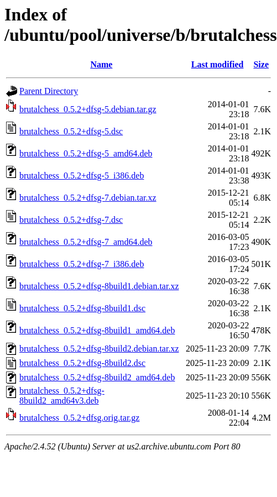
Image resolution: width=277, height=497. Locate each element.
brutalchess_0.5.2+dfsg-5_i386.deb (81, 175)
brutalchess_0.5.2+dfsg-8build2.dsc (82, 363)
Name (101, 64)
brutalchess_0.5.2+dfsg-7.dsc (71, 219)
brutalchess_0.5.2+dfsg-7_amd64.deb (86, 242)
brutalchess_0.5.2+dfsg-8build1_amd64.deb (97, 330)
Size (261, 64)
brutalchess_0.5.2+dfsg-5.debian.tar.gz (87, 109)
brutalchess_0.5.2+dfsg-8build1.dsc (82, 308)
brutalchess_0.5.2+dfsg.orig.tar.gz (79, 417)
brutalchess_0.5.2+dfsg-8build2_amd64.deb (97, 377)
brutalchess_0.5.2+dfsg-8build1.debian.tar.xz (99, 286)
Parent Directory (48, 91)
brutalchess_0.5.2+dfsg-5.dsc (71, 131)
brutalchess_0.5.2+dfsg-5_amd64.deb (86, 153)
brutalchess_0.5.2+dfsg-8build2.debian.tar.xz (99, 348)
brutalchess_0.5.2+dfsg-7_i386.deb (81, 264)
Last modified (217, 64)
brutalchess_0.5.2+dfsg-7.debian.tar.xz (87, 197)
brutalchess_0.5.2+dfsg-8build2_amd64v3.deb (61, 395)
